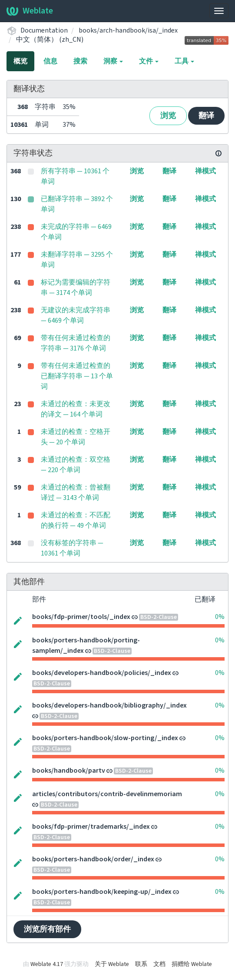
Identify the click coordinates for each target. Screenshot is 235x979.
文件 (149, 61)
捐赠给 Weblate (192, 964)
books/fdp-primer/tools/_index (81, 617)
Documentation (44, 30)
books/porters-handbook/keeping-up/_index (102, 891)
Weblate (30, 11)
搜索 (80, 61)
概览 (20, 61)
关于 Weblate (112, 964)
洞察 (113, 61)
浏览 (168, 115)
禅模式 (205, 171)
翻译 (206, 115)
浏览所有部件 (47, 929)
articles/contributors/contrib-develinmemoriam (107, 794)
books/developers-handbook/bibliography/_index (109, 705)
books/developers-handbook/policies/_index (101, 673)
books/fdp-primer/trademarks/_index (91, 826)
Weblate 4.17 (46, 964)
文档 (159, 964)
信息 (50, 61)
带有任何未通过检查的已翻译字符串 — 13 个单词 (77, 376)
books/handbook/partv (68, 770)
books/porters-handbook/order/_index (93, 859)
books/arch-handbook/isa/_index (128, 30)
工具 (184, 61)
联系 (141, 964)
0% (220, 617)
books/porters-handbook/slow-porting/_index (105, 738)
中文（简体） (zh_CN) (49, 39)
